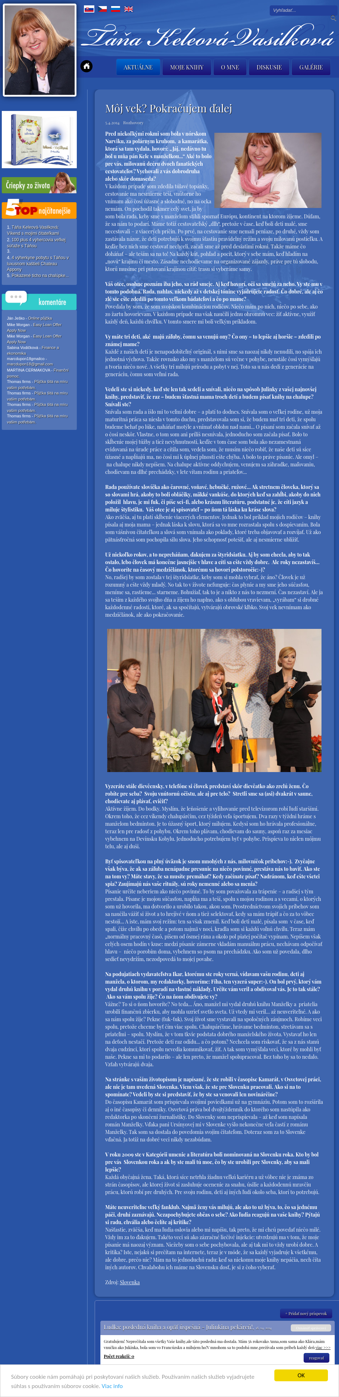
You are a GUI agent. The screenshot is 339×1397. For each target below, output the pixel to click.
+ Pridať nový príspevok (306, 1313)
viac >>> (322, 1347)
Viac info (112, 1386)
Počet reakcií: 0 (119, 1356)
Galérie (311, 67)
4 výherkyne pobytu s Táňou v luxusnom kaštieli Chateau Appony (38, 263)
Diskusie (269, 67)
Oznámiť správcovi (311, 1327)
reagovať (316, 1357)
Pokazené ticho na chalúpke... (40, 275)
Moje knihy (186, 67)
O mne (230, 67)
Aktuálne (138, 67)
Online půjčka (40, 318)
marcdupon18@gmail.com (30, 364)
